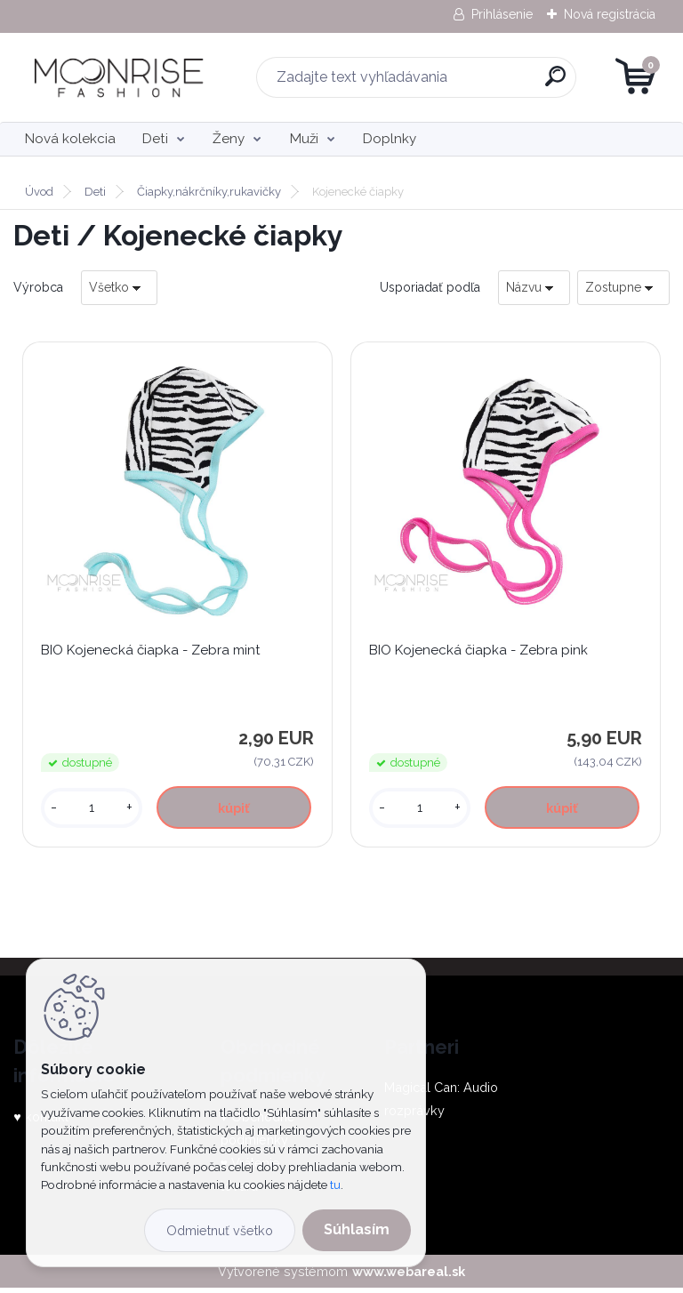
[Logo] (122, 77)
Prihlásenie (502, 14)
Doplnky (389, 139)
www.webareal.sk (408, 1276)
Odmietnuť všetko (219, 1230)
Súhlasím (357, 1229)
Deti (155, 139)
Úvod (39, 191)
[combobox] (534, 287)
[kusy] (93, 811)
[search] (555, 83)
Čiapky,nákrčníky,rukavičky (209, 191)
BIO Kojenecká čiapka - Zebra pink (481, 653)
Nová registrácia (609, 14)
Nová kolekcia (70, 139)
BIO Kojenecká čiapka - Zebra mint (153, 653)
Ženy (229, 139)
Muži (304, 139)
